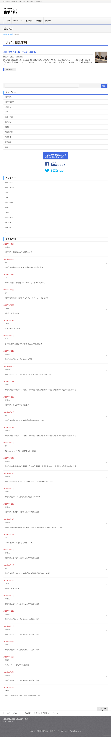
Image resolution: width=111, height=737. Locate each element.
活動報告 (37, 713)
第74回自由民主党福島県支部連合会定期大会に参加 (23, 344)
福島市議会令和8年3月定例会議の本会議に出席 (22, 512)
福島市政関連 (9, 102)
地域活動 (8, 107)
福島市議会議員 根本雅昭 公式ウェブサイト (52, 731)
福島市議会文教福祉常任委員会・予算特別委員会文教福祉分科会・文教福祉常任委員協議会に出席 (40, 390)
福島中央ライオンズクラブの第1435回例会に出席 (23, 696)
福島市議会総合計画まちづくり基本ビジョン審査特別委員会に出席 (29, 481)
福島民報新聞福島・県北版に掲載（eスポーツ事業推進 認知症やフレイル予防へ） (35, 527)
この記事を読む (9, 69)
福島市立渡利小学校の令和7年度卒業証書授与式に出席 (25, 420)
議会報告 (46, 713)
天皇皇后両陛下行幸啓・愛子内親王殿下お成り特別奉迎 (25, 283)
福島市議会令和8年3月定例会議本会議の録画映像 (23, 497)
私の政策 (28, 713)
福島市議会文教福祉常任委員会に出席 (18, 252)
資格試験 (8, 142)
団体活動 (8, 122)
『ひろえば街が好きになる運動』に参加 (19, 543)
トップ (7, 713)
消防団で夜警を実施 (12, 313)
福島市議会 (9, 97)
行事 (6, 112)
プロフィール (17, 713)
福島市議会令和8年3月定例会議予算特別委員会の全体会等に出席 (28, 374)
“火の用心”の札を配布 (12, 328)
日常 (6, 147)
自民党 (7, 127)
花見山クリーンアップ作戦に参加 (17, 665)
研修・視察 (19, 56)
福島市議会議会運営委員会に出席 (17, 405)
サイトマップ (56, 713)
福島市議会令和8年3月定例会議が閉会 (19, 359)
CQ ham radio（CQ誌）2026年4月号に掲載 (20, 451)
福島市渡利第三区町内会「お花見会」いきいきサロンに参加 (27, 298)
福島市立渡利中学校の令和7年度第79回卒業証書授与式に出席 (27, 573)
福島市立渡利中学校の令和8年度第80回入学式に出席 (24, 267)
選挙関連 (8, 137)
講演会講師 (9, 132)
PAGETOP (102, 708)
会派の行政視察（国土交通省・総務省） (20, 52)
